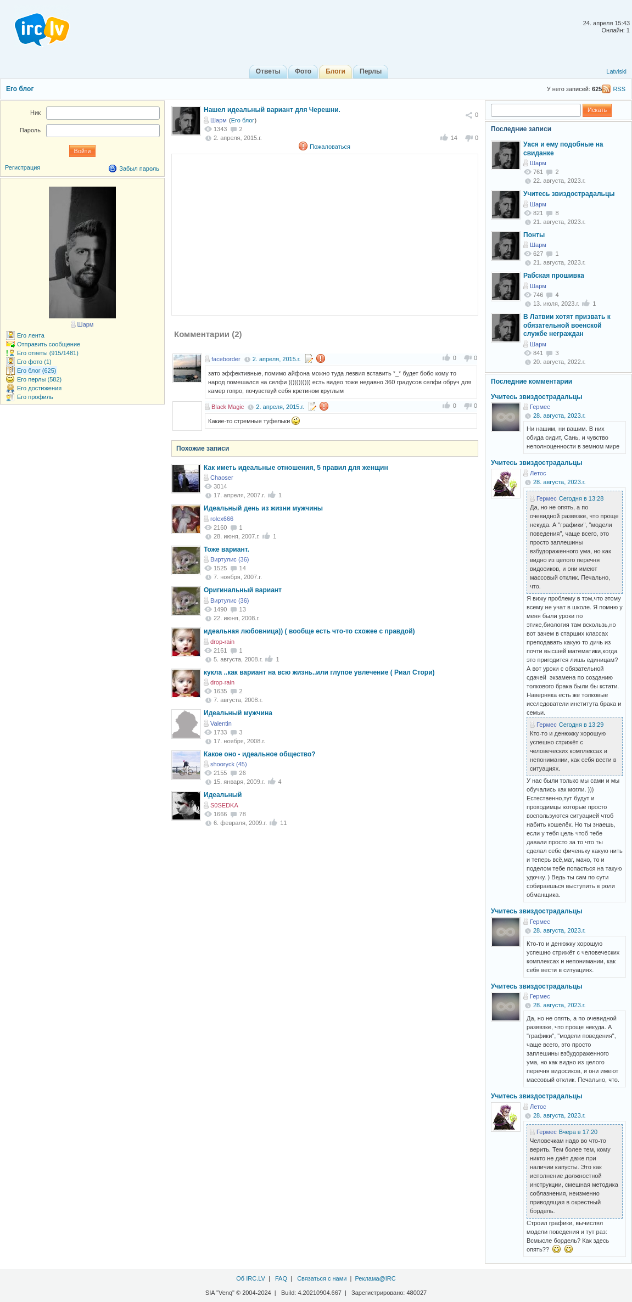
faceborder (226, 359)
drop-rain (222, 641)
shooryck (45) (228, 764)
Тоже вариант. (226, 549)
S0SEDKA (224, 805)
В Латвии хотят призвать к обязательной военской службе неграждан (567, 325)
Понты (534, 235)
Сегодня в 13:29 (581, 724)
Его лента (30, 335)
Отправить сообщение (48, 344)
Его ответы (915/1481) (48, 353)
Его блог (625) (37, 370)
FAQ (281, 1278)
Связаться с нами (321, 1278)
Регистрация (22, 167)
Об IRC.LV (250, 1278)
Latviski (616, 71)
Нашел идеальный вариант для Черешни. (272, 110)
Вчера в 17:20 (578, 1132)
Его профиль (35, 397)
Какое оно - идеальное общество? (260, 754)
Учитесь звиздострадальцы (569, 194)
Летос (538, 473)
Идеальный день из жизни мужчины (263, 508)
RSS (619, 89)
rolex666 (221, 518)
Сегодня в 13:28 (581, 498)
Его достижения (39, 388)
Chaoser (221, 477)
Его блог (19, 89)
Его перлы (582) (39, 379)
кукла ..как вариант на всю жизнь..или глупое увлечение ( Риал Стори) (319, 672)
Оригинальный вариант (243, 590)
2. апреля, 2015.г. (277, 359)
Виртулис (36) (229, 559)
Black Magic (227, 406)
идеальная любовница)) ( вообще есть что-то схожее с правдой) (309, 631)
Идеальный (223, 795)
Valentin (221, 723)
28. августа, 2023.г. (559, 415)
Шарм (218, 120)
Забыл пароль (139, 168)
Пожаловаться (330, 146)
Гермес (540, 406)
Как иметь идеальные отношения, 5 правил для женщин (296, 468)
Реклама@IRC (375, 1278)
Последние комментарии (531, 381)
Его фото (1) (34, 361)
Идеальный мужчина (238, 713)
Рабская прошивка (553, 275)
